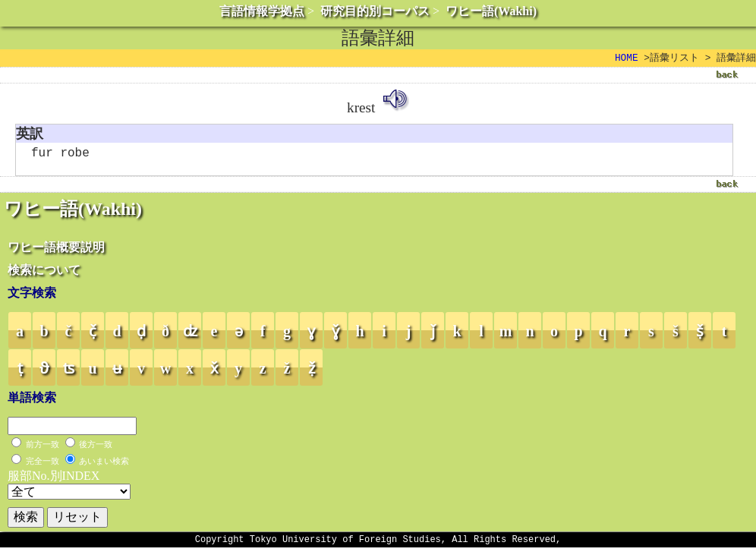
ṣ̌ (700, 336)
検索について (44, 275)
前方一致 (42, 449)
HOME (626, 58)
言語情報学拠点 (261, 11)
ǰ (433, 336)
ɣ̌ (335, 336)
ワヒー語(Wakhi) (491, 11)
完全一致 (42, 466)
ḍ (141, 336)
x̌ (214, 373)
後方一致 (95, 449)
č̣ (92, 336)
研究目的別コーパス (375, 11)
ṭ (20, 373)
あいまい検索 (104, 466)
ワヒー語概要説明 (56, 252)
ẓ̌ (311, 373)
